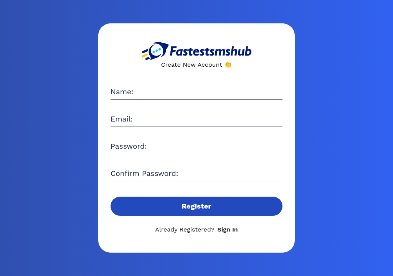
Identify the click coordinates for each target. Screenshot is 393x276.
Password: (129, 146)
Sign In (228, 229)
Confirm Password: (144, 173)
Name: (122, 91)
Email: (122, 119)
